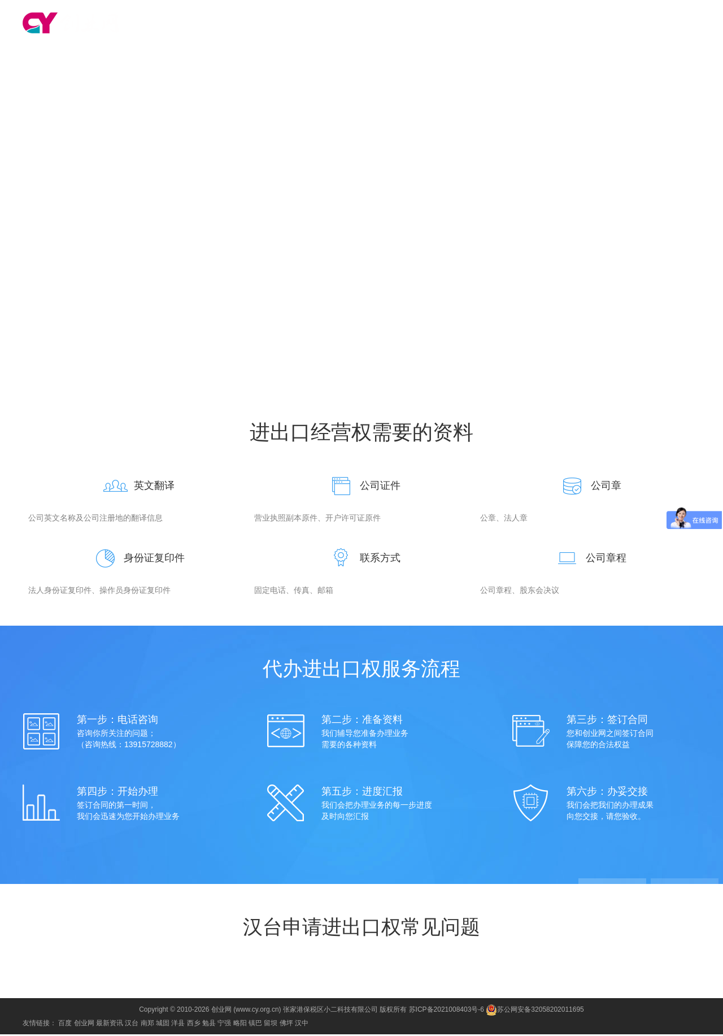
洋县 (178, 1025)
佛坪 (286, 1025)
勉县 (209, 1025)
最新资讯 (109, 1025)
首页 (332, 23)
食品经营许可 (657, 23)
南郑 (147, 1025)
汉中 (301, 1025)
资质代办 (487, 23)
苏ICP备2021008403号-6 (446, 1011)
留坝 (270, 1025)
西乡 (194, 1025)
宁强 (224, 1025)
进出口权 (609, 23)
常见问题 (503, 70)
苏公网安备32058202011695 (534, 1011)
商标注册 (446, 23)
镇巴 (255, 1025)
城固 (162, 1025)
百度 (65, 1025)
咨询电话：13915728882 (361, 200)
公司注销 (568, 23)
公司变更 (527, 23)
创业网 (84, 1025)
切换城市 (171, 22)
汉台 (138, 22)
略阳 (240, 1025)
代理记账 (405, 23)
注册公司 (365, 23)
